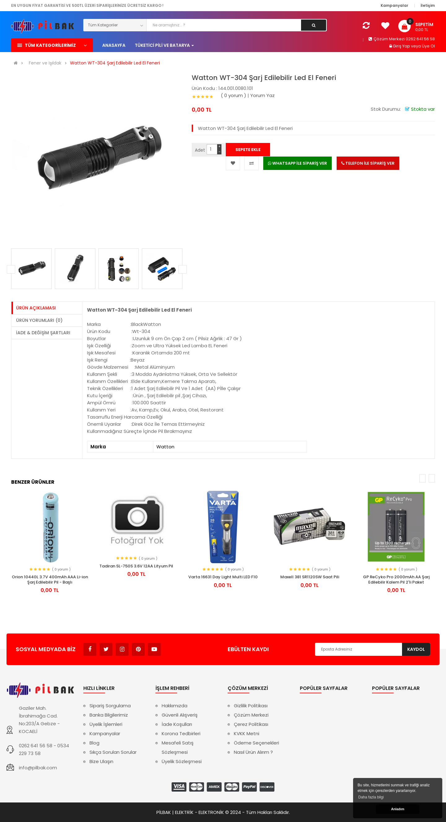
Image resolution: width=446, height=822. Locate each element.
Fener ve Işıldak (45, 63)
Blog (94, 743)
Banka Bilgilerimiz (109, 715)
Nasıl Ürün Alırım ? (253, 752)
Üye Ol (428, 46)
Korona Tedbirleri (181, 733)
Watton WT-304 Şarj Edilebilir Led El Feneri (115, 63)
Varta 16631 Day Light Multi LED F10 (223, 577)
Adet (200, 150)
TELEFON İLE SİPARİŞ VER (368, 163)
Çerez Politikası (251, 724)
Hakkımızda (174, 705)
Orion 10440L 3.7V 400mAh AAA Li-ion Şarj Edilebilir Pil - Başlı (50, 579)
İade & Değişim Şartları (43, 333)
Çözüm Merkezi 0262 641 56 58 (402, 39)
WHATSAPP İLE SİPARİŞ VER (297, 163)
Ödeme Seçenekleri (256, 743)
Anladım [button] (397, 809)
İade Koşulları (177, 724)
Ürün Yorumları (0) (39, 320)
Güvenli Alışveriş (180, 715)
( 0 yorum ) (233, 95)
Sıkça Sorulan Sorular (113, 752)
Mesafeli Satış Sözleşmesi (178, 747)
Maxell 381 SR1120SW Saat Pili (309, 577)
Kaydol (416, 649)
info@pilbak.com (38, 767)
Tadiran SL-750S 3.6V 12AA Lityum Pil (136, 566)
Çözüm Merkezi (251, 715)
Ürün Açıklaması (36, 308)
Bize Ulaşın (101, 761)
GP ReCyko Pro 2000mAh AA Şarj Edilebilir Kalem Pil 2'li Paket (396, 579)
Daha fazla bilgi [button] (371, 797)
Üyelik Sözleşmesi (182, 761)
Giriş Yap (402, 46)
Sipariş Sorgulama (110, 705)
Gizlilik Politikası (251, 705)
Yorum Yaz (262, 95)
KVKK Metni (246, 733)
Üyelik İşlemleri (106, 724)
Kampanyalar (105, 733)
